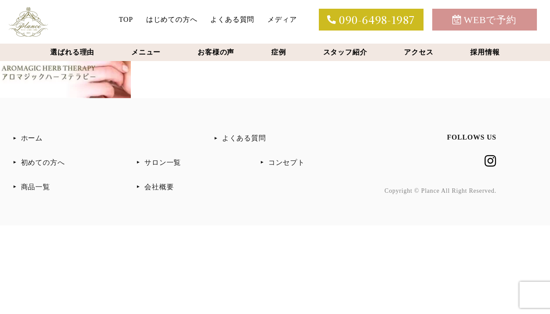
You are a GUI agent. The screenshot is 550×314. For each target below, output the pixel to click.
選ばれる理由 (72, 52)
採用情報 (484, 52)
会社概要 (159, 187)
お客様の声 (216, 52)
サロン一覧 (162, 162)
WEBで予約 (484, 19)
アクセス (418, 52)
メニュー (146, 52)
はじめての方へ (172, 19)
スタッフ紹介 (345, 52)
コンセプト (286, 162)
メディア (282, 19)
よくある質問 (232, 19)
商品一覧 (35, 187)
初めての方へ (43, 162)
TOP (126, 19)
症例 (278, 52)
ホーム (32, 138)
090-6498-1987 (371, 19)
